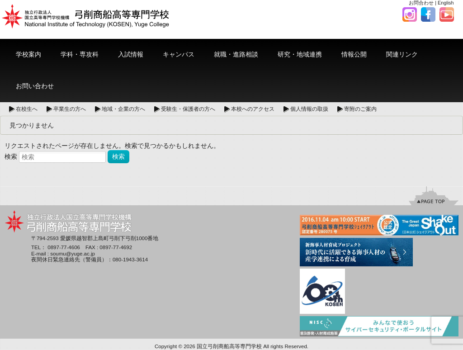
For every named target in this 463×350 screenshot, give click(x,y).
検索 (11, 156)
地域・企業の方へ (123, 109)
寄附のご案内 (360, 109)
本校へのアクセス (252, 109)
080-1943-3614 (130, 259)
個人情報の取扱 (309, 109)
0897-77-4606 (63, 247)
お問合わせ (421, 2)
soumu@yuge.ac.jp (72, 253)
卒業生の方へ (69, 109)
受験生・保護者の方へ (188, 109)
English (446, 2)
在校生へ (27, 109)
